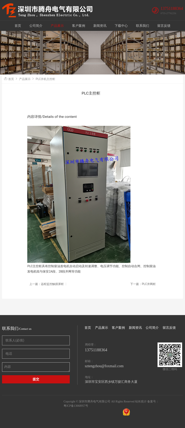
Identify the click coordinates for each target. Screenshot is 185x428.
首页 (18, 26)
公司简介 (35, 26)
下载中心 (121, 26)
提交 (36, 379)
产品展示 (57, 26)
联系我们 (142, 26)
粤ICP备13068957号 (76, 405)
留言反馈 (163, 26)
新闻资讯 (99, 26)
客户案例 (78, 26)
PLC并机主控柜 (45, 79)
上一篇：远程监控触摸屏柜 (46, 284)
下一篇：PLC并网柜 (142, 284)
